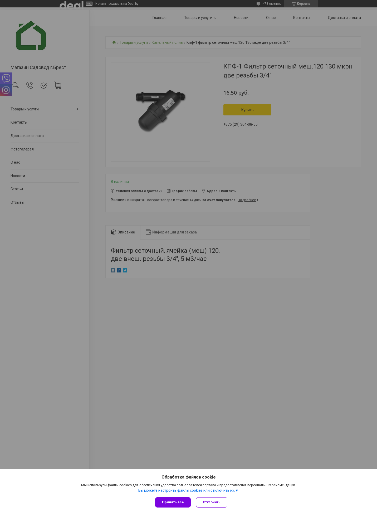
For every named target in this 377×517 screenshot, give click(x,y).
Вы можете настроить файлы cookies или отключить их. (186, 490)
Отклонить (212, 502)
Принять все (173, 502)
